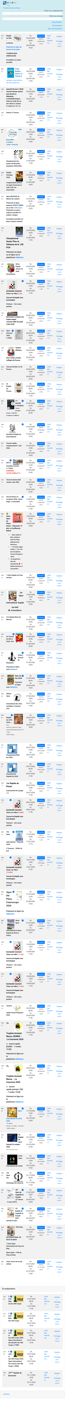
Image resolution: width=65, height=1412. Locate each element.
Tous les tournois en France (11, 8)
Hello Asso (18, 208)
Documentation (57, 25)
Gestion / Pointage (59, 41)
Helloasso (13, 669)
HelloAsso (19, 257)
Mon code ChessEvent (55, 29)
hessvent (11, 3)
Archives (6, 1394)
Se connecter (57, 22)
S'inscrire (41, 36)
